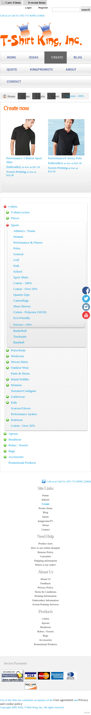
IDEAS (33, 57)
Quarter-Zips (21, 294)
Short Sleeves (22, 306)
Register (43, 7)
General (18, 254)
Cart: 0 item (13, 2)
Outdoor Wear (20, 367)
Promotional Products (22, 462)
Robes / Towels (18, 445)
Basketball (20, 330)
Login (28, 7)
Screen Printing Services (45, 604)
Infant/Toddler (20, 379)
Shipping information (45, 560)
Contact (14, 81)
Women (18, 236)
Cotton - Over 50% (25, 289)
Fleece (15, 218)
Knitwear (17, 420)
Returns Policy (45, 552)
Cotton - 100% (22, 283)
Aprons (13, 433)
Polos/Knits (18, 350)
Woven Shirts (19, 362)
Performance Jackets (24, 414)
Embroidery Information (46, 600)
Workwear (17, 356)
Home (11, 57)
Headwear (14, 439)
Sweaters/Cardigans (23, 391)
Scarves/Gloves (21, 408)
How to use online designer (45, 547)
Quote (12, 69)
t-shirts (40, 96)
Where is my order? (45, 564)
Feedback (45, 583)
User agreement (63, 700)
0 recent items (37, 2)
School (17, 271)
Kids (16, 265)
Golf (16, 260)
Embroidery (13, 167)
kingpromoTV (41, 69)
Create (57, 57)
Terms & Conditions (46, 591)
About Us (45, 579)
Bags (11, 451)
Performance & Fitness (27, 242)
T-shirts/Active (20, 212)
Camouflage (21, 300)
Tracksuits (19, 336)
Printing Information (45, 595)
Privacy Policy (45, 587)
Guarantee (45, 556)
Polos (16, 248)
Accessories (16, 457)
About (71, 69)
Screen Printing (16, 171)
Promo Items (45, 508)
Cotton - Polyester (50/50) (29, 312)
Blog (78, 57)
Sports (55, 96)
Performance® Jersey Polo (65, 158)
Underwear (18, 396)
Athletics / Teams (24, 231)
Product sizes (45, 543)
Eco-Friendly (21, 318)
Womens (16, 385)
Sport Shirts (20, 277)
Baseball (18, 342)
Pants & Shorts (20, 373)
